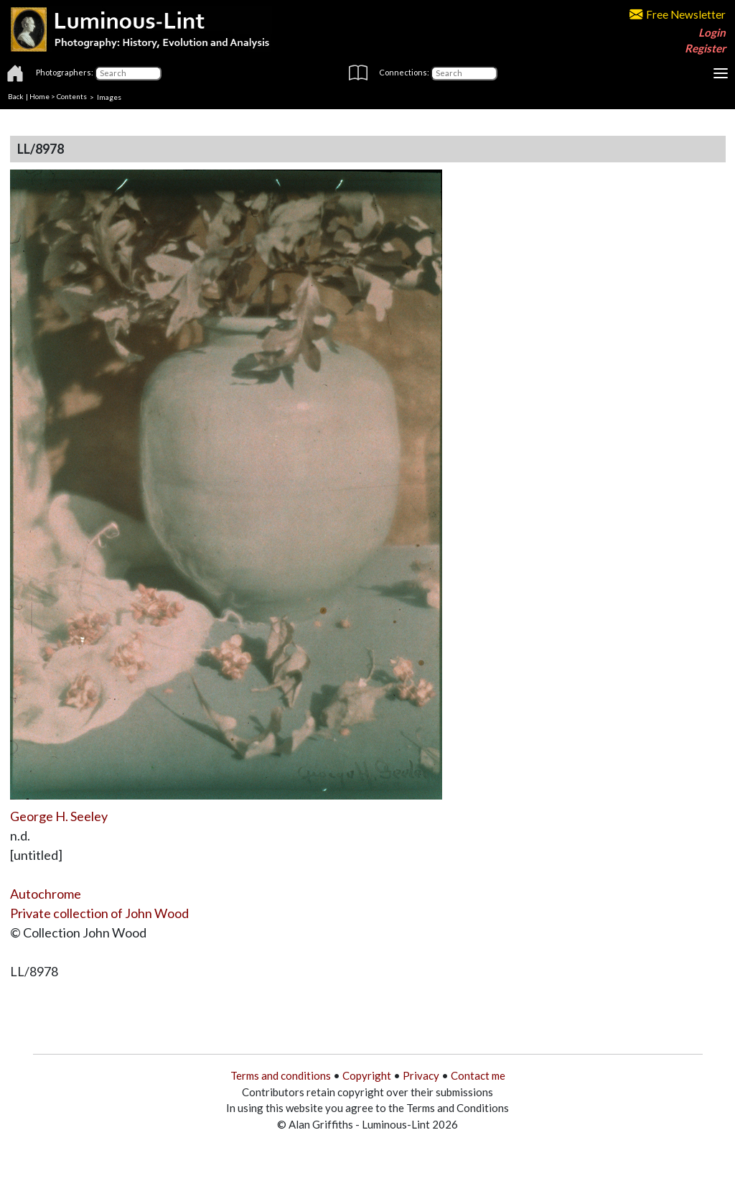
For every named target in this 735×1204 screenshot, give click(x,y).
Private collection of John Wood (99, 913)
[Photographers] (128, 73)
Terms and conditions (280, 1075)
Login (712, 32)
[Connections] (464, 73)
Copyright (366, 1075)
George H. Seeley (59, 816)
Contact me (478, 1075)
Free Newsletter (677, 14)
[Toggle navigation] (720, 73)
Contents (72, 96)
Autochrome (45, 894)
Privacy (421, 1075)
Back (16, 96)
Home (39, 96)
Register (705, 48)
